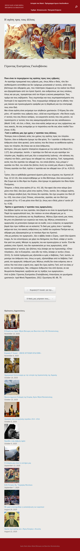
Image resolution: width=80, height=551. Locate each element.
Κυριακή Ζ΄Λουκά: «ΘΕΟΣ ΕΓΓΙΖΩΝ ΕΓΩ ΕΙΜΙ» (22, 353)
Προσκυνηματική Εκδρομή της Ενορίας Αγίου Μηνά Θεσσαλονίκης (28, 397)
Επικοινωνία (42, 10)
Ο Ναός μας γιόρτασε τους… (40, 298)
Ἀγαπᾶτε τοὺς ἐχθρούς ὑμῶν (14, 441)
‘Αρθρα (33, 10)
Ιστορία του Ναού (37, 3)
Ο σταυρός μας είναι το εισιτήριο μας (17, 463)
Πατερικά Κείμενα (54, 10)
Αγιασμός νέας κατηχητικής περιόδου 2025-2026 (22, 419)
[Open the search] (76, 6)
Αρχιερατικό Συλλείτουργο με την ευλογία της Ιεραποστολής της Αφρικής (30, 375)
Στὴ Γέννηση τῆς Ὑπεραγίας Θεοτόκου (18, 485)
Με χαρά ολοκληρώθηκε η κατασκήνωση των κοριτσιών (24, 507)
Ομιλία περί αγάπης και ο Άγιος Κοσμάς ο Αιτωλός (22, 529)
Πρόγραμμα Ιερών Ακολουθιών (57, 3)
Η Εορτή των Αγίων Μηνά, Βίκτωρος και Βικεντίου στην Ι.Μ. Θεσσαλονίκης (31, 331)
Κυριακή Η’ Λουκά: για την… (40, 290)
